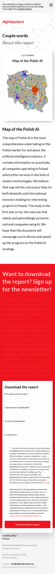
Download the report (27, 524)
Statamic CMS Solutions (29, 567)
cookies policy (24, 8)
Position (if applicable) (15, 421)
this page (46, 482)
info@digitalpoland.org (22, 564)
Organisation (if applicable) (18, 407)
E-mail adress (11, 434)
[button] (51, 5)
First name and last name (17, 394)
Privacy (5, 538)
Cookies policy (9, 535)
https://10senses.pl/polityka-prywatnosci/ (25, 516)
